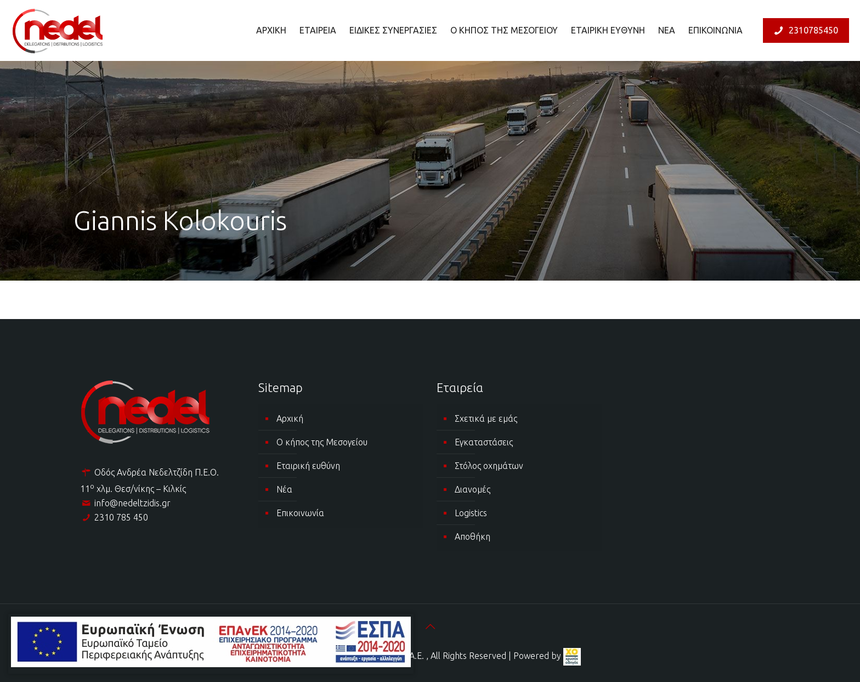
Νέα (284, 489)
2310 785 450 (121, 517)
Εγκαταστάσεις (484, 442)
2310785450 (804, 30)
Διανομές (472, 489)
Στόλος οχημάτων (489, 466)
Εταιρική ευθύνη (308, 466)
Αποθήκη (472, 536)
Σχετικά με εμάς (486, 418)
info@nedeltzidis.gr (132, 503)
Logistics (471, 513)
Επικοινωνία (300, 513)
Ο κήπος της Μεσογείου (321, 442)
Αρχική (289, 418)
